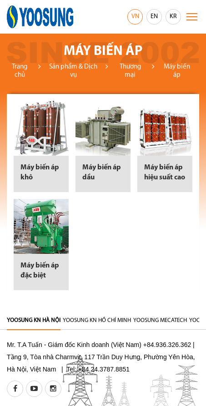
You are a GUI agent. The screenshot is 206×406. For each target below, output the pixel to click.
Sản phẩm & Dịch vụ (73, 71)
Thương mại (130, 71)
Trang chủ (19, 71)
